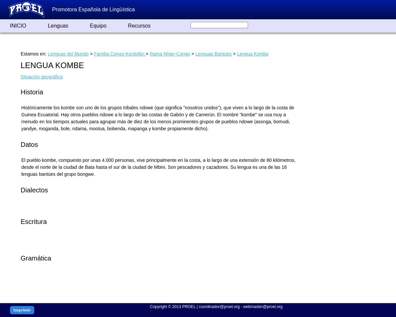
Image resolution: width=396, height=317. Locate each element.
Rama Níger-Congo (170, 53)
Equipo (98, 26)
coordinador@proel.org (219, 306)
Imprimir (22, 309)
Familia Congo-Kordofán (120, 53)
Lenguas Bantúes (214, 53)
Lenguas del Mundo (68, 53)
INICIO (18, 26)
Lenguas (58, 26)
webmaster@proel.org (263, 306)
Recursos (139, 26)
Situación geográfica (42, 76)
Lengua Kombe (253, 53)
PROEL (189, 306)
